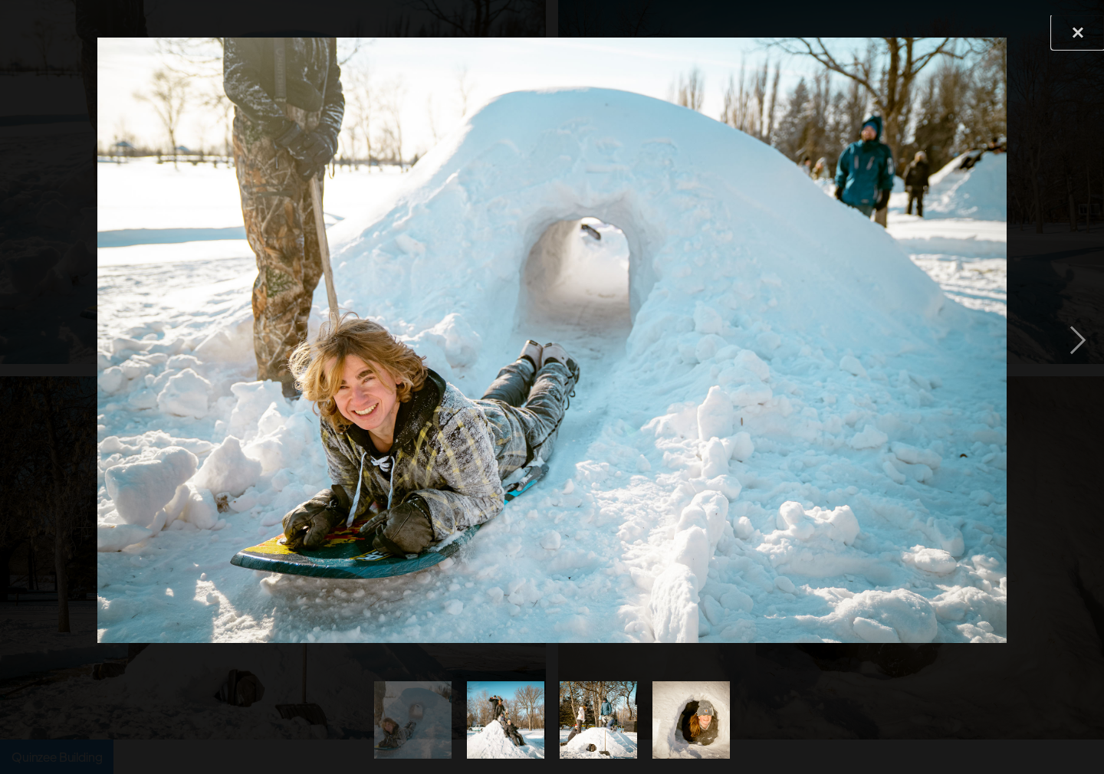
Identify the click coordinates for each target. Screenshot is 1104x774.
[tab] (412, 720)
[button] (1078, 340)
